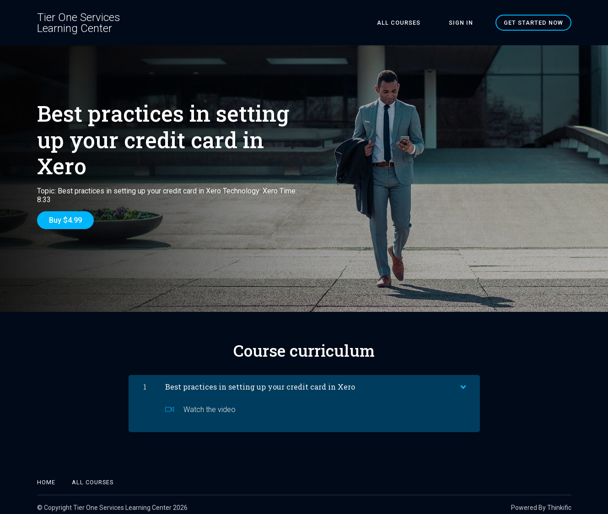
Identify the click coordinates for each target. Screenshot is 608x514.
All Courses (416, 22)
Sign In (467, 22)
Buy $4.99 (65, 220)
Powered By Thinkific (541, 501)
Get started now (533, 22)
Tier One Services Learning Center (78, 23)
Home (46, 476)
